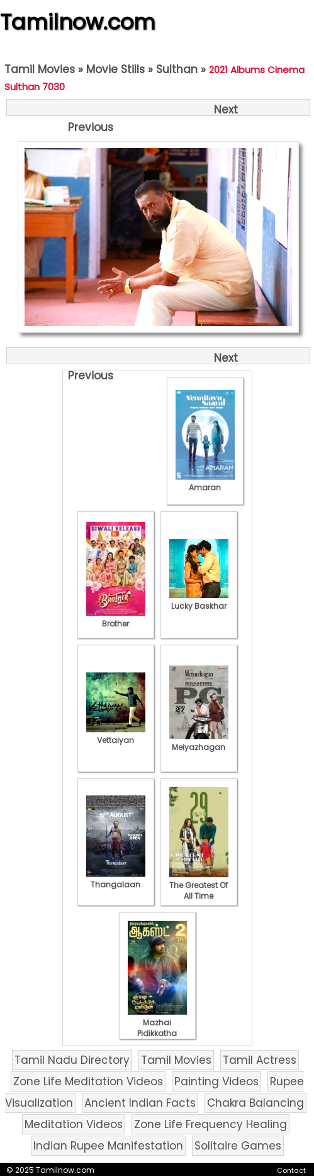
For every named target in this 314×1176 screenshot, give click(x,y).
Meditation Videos (74, 1124)
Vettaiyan (115, 735)
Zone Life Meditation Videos (88, 1081)
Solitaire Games (237, 1145)
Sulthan (177, 69)
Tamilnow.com (77, 22)
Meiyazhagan (198, 741)
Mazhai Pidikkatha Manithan (157, 1027)
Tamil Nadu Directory (72, 1060)
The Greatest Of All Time (198, 885)
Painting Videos (216, 1081)
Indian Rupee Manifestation (108, 1145)
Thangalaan (115, 879)
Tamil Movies (39, 69)
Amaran (205, 482)
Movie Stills (115, 69)
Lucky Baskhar (198, 600)
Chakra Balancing (255, 1102)
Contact (291, 1170)
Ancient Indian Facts (140, 1102)
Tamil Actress (259, 1060)
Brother (115, 618)
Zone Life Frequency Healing (210, 1124)
